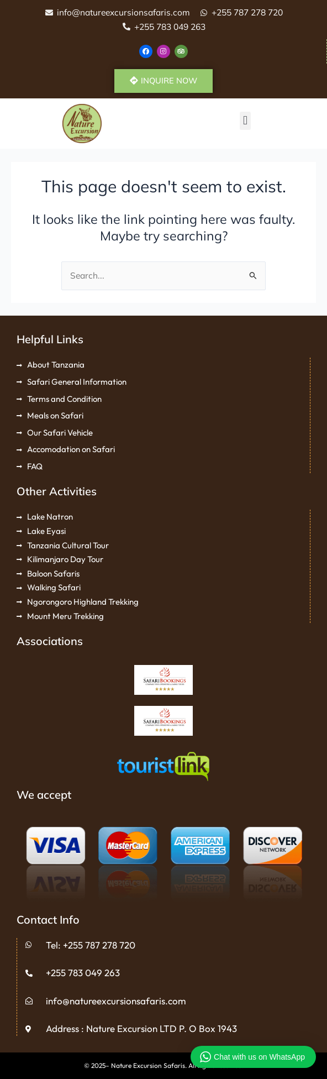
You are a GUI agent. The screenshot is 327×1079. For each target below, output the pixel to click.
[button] (245, 121)
